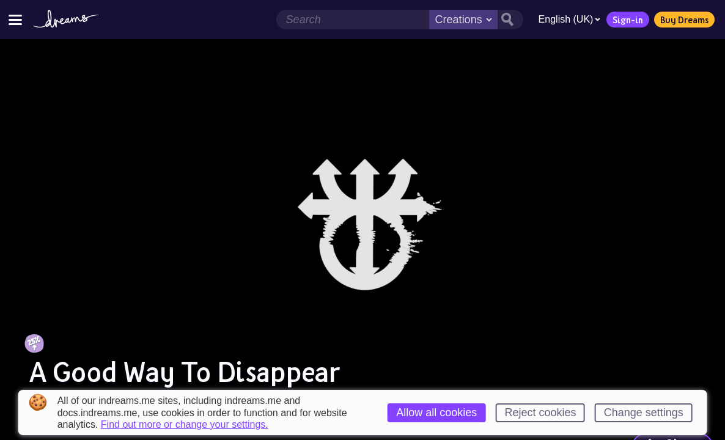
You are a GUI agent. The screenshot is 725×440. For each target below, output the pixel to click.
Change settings (643, 412)
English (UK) (566, 19)
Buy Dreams (682, 19)
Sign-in (625, 19)
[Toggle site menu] (15, 19)
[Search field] (349, 19)
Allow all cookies (436, 412)
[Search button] (507, 19)
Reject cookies (540, 412)
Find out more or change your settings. (184, 425)
